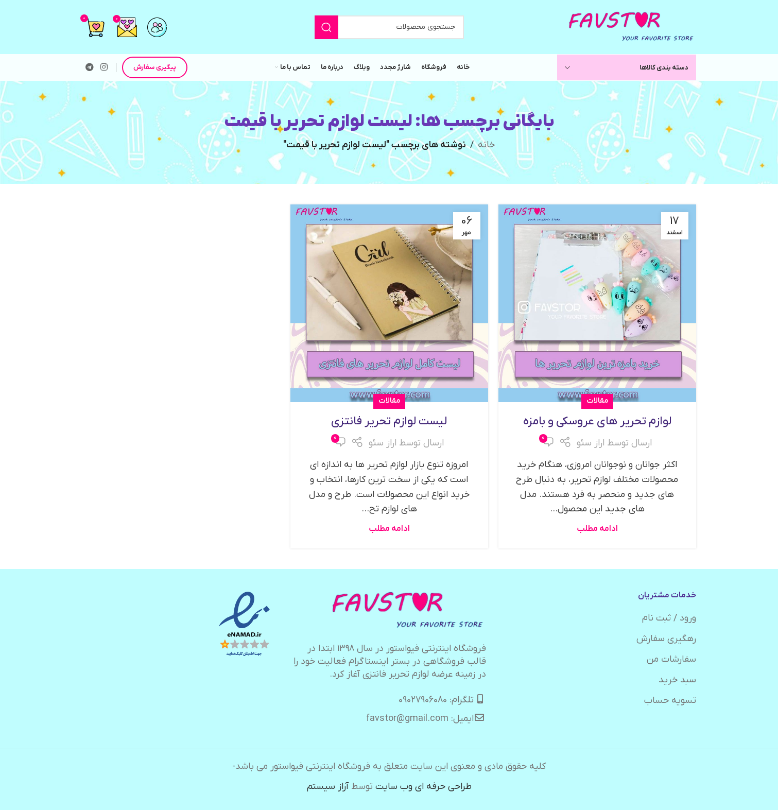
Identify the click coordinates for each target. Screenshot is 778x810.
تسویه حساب (670, 700)
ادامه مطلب (597, 528)
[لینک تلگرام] (89, 67)
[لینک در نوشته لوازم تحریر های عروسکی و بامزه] (597, 303)
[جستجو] (389, 27)
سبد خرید (677, 680)
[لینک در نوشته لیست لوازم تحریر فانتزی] (389, 303)
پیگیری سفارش (154, 67)
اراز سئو (590, 443)
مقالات (597, 401)
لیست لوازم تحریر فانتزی (389, 421)
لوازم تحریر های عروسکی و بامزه (597, 421)
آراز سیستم (328, 786)
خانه (486, 145)
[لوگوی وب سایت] (631, 26)
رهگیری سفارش (666, 639)
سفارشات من (671, 659)
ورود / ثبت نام (669, 618)
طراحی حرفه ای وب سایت (423, 786)
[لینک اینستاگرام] (104, 67)
